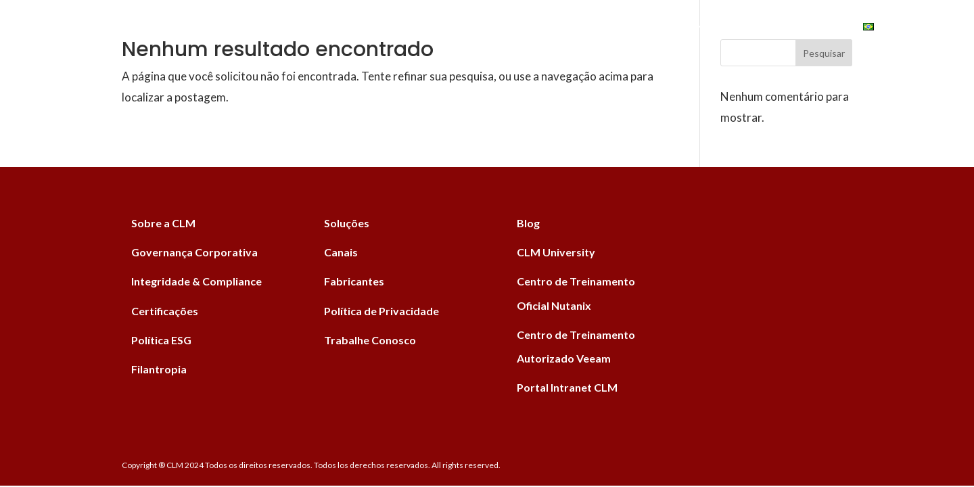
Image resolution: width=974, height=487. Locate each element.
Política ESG (161, 339)
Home (239, 28)
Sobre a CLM (163, 222)
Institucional (649, 28)
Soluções (301, 28)
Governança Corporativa (194, 252)
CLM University (556, 252)
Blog (578, 28)
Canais (526, 28)
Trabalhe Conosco (370, 339)
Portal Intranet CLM (567, 387)
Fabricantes (453, 28)
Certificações (164, 310)
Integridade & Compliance (196, 281)
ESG (730, 28)
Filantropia (159, 369)
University (802, 28)
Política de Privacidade (381, 310)
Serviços (373, 28)
